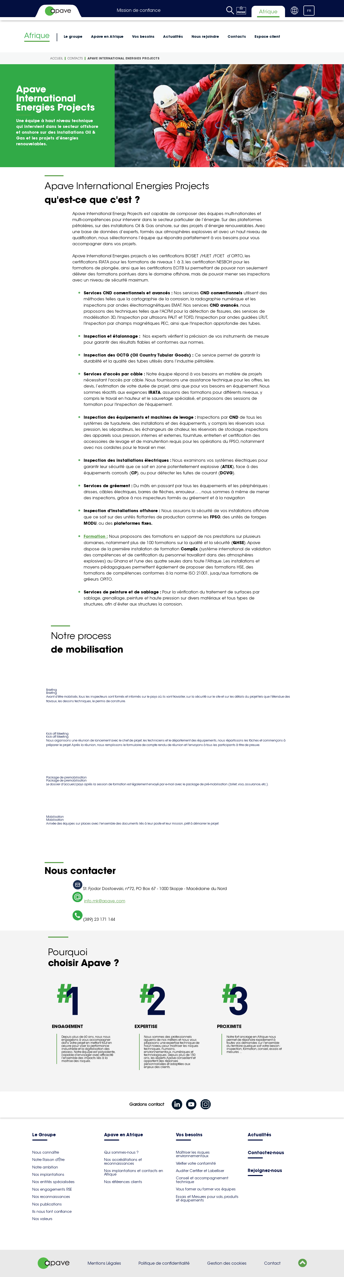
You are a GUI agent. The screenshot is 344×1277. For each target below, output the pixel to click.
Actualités (173, 36)
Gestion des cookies (226, 1263)
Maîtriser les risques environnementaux (193, 1154)
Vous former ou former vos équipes (206, 1189)
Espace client (267, 36)
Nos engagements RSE (52, 1189)
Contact (272, 1263)
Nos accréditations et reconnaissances (123, 1161)
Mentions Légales (104, 1263)
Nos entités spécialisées (53, 1182)
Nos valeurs (42, 1219)
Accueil (56, 58)
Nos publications (47, 1204)
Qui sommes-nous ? (121, 1152)
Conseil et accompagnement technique (202, 1180)
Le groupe (73, 36)
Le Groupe (44, 1135)
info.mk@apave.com (104, 901)
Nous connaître (45, 1152)
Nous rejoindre (205, 36)
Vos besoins (143, 36)
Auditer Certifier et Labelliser (200, 1170)
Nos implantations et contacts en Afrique (133, 1172)
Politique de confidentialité (164, 1263)
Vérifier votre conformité (196, 1163)
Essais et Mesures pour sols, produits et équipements (207, 1198)
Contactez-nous (266, 1153)
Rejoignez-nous (265, 1170)
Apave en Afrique (107, 36)
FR (309, 11)
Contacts (237, 36)
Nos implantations (48, 1174)
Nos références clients (123, 1182)
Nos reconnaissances (51, 1196)
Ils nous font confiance (52, 1211)
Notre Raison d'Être (48, 1159)
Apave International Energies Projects (123, 58)
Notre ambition (45, 1167)
